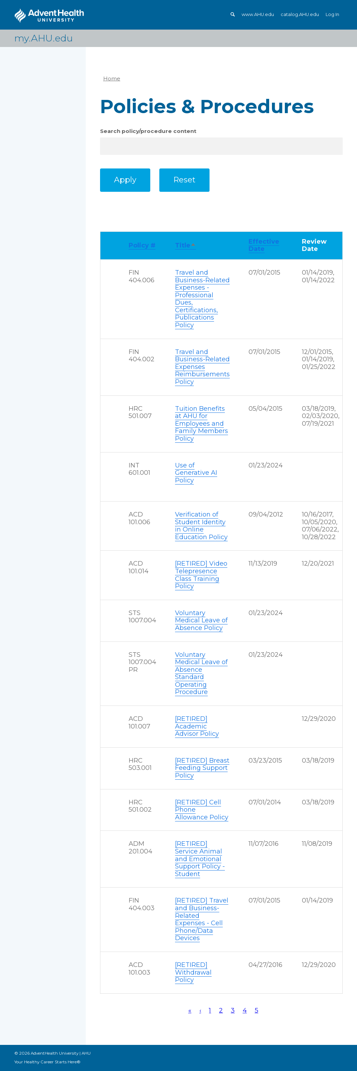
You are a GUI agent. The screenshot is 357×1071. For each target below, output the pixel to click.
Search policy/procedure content (148, 131)
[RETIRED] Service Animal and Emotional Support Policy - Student (200, 858)
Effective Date (264, 245)
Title (185, 246)
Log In (332, 14)
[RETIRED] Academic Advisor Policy (197, 726)
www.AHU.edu (258, 14)
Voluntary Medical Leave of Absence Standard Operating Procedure (201, 673)
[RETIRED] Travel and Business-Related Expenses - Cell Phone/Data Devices (201, 919)
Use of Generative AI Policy (196, 473)
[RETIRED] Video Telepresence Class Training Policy (201, 575)
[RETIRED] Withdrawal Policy (193, 972)
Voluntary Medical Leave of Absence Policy (201, 620)
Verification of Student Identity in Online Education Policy (201, 526)
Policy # (142, 245)
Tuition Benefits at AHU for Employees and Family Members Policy (201, 423)
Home (111, 78)
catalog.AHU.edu (300, 14)
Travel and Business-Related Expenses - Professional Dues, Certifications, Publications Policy (202, 299)
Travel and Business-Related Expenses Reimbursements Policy (202, 367)
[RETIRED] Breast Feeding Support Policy (202, 768)
